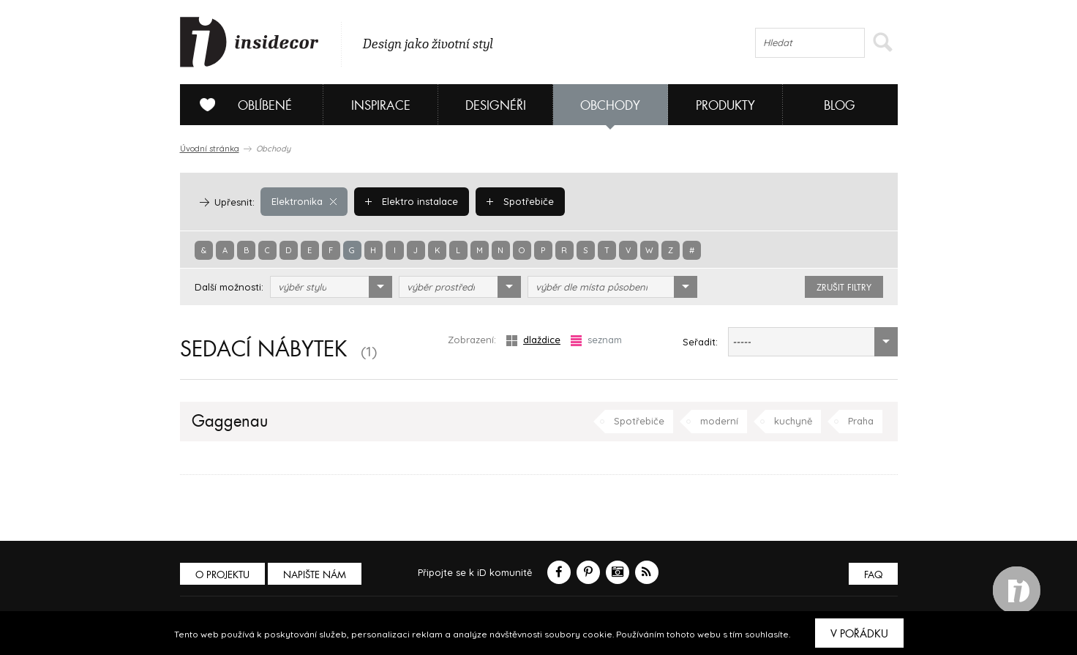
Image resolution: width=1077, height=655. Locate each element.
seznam (596, 340)
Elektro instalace (411, 201)
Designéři (495, 105)
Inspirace (380, 105)
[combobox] (331, 287)
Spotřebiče (520, 201)
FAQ (873, 575)
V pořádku (859, 633)
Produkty (725, 105)
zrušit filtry (844, 287)
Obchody (610, 105)
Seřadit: (700, 342)
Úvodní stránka (209, 148)
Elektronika (304, 201)
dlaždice (533, 340)
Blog (839, 105)
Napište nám (314, 575)
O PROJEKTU (222, 575)
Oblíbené (240, 104)
